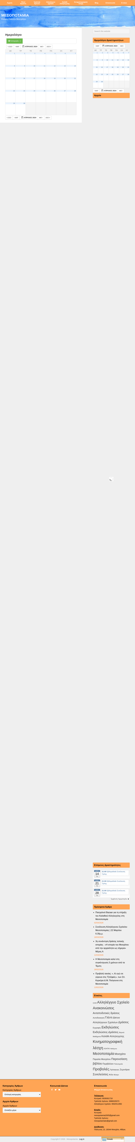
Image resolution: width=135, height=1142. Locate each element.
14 (75, 66)
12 (55, 66)
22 (14, 91)
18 (44, 78)
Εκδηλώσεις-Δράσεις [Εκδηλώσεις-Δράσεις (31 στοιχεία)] (105, 1032)
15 (14, 78)
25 (44, 91)
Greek (107, 1139)
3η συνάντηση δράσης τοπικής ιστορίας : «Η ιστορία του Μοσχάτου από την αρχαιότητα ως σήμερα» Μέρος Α (112, 946)
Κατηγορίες (14, 41)
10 (34, 66)
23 (24, 91)
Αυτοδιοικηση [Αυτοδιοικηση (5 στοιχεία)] (98, 1018)
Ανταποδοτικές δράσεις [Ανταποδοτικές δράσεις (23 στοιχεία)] (106, 1013)
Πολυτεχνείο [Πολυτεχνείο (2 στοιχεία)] (118, 1064)
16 (24, 78)
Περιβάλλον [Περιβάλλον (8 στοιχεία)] (108, 1064)
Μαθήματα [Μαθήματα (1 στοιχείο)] (113, 1048)
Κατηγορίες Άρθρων (12, 1090)
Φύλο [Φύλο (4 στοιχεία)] (111, 1075)
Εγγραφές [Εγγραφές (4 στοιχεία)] (97, 1028)
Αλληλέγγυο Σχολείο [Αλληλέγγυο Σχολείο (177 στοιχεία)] (113, 1002)
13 (65, 66)
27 (65, 91)
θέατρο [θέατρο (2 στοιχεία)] (116, 1075)
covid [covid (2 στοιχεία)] (95, 1003)
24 (34, 91)
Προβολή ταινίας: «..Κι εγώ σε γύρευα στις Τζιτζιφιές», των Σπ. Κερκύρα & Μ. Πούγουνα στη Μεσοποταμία (110, 978)
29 (14, 103)
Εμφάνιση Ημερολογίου (120, 899)
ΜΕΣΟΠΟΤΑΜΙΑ (15, 15)
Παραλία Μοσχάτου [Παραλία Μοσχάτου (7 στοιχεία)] (102, 1059)
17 (34, 78)
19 (55, 78)
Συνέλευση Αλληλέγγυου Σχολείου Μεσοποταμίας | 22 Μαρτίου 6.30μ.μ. (111, 930)
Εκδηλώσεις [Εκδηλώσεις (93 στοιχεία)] (110, 1027)
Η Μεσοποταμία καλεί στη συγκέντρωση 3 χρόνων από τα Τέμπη (110, 962)
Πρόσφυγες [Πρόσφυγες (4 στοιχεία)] (114, 1070)
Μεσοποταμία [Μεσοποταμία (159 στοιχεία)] (103, 1054)
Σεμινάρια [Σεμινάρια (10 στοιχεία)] (124, 1069)
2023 (10, 46)
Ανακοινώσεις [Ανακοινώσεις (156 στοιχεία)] (103, 1008)
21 (75, 78)
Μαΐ (42, 46)
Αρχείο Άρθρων (10, 1106)
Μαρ (17, 46)
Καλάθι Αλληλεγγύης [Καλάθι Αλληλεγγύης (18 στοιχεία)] (113, 1036)
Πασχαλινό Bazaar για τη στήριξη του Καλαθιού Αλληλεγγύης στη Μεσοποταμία (110, 915)
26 (55, 91)
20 (65, 78)
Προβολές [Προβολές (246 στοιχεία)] (101, 1069)
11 (44, 66)
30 (24, 103)
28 (75, 91)
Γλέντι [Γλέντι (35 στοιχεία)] (108, 1017)
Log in (81, 1139)
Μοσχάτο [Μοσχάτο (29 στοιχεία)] (120, 1053)
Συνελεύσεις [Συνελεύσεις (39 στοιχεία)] (100, 1074)
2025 (49, 46)
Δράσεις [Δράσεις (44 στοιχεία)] (123, 1022)
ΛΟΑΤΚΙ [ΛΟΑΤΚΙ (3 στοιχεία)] (107, 1049)
